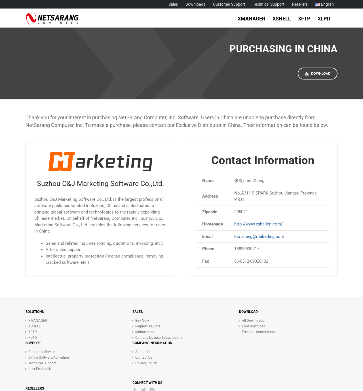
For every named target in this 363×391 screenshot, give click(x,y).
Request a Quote (147, 326)
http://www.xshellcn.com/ (258, 224)
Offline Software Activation (48, 357)
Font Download (253, 326)
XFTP (32, 332)
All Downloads (253, 321)
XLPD (32, 338)
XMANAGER (37, 321)
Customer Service (41, 352)
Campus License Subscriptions (158, 338)
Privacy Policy (146, 363)
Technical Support (42, 363)
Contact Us (143, 357)
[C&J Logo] (100, 154)
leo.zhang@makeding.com (259, 236)
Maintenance (145, 332)
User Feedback (39, 369)
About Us (142, 352)
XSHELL (34, 326)
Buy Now (142, 321)
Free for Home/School (259, 332)
